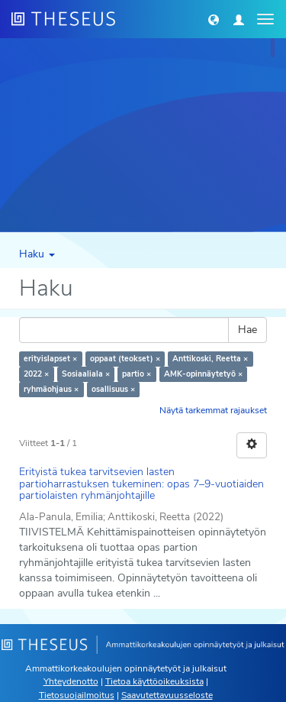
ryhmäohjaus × (51, 389)
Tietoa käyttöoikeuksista (154, 681)
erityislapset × (50, 358)
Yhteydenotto (70, 681)
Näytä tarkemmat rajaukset (213, 410)
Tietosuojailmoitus (76, 695)
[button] (213, 19)
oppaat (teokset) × (125, 358)
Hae (247, 329)
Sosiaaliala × (86, 374)
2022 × (36, 374)
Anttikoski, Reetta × (210, 358)
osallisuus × (113, 389)
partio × (136, 374)
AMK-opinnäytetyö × (203, 374)
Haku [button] (37, 254)
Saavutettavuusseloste (167, 695)
